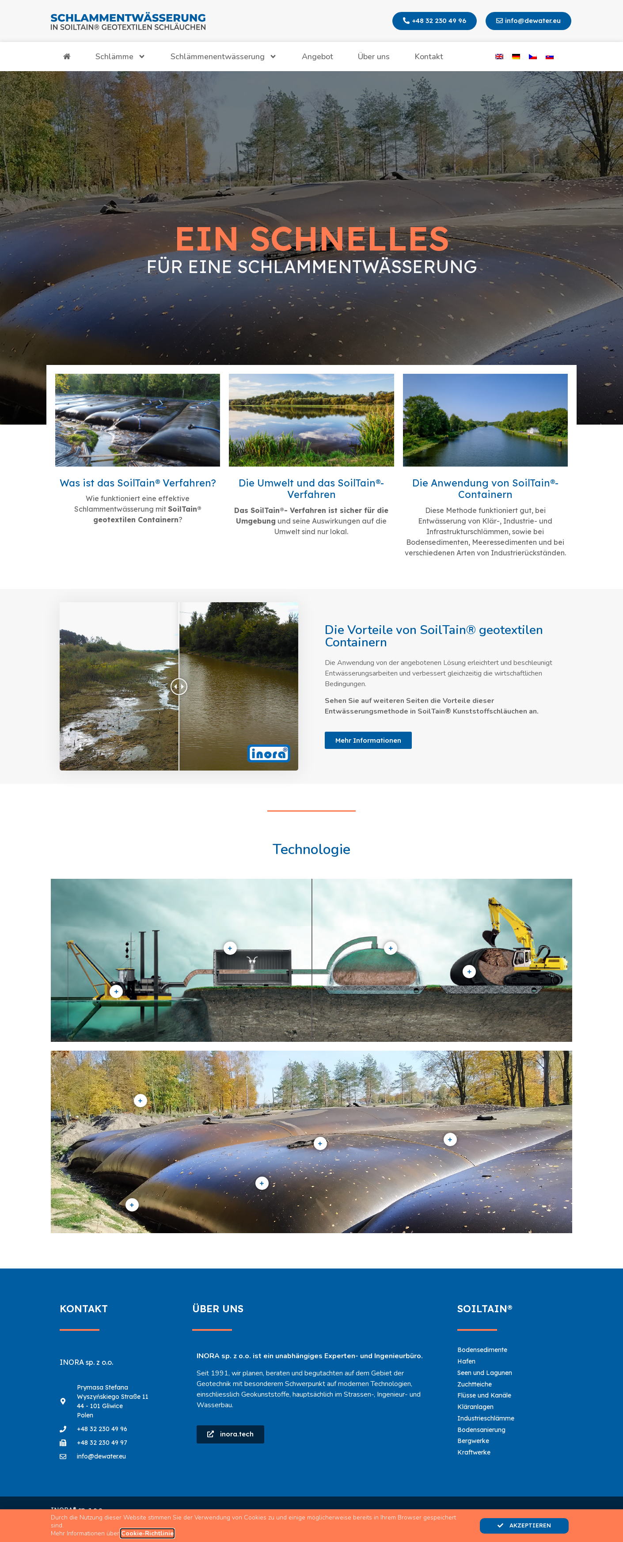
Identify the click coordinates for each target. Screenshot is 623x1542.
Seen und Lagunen (484, 1373)
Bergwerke (473, 1441)
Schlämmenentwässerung (224, 56)
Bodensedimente (482, 1350)
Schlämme (120, 56)
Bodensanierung (481, 1430)
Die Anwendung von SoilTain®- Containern (485, 489)
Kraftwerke (473, 1452)
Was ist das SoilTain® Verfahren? (138, 483)
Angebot (317, 56)
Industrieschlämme (485, 1418)
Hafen (466, 1361)
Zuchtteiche (474, 1384)
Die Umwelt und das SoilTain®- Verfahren (311, 489)
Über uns (374, 56)
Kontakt (428, 56)
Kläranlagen (475, 1407)
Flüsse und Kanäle (484, 1395)
